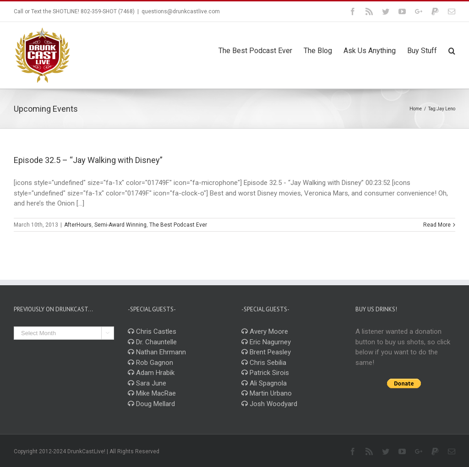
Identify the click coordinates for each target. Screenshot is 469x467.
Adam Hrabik (151, 373)
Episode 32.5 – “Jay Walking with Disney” (88, 160)
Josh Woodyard (269, 404)
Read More (437, 225)
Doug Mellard (151, 404)
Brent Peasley (266, 352)
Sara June (147, 383)
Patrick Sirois (265, 373)
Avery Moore (264, 331)
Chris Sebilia (263, 362)
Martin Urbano (266, 393)
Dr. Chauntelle (152, 342)
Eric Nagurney (266, 342)
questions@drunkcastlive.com (181, 11)
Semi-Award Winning (120, 225)
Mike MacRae (152, 393)
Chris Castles (152, 331)
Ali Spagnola (264, 383)
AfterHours (78, 225)
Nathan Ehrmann (157, 352)
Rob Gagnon (150, 362)
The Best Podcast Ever (178, 225)
